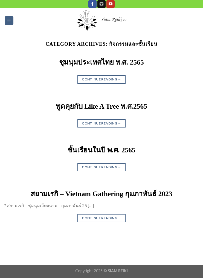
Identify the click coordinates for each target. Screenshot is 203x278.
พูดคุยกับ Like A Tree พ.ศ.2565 (101, 106)
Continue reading (101, 79)
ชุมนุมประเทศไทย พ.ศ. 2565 (101, 62)
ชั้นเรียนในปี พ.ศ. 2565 (101, 150)
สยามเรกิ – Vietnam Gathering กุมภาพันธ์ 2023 (101, 194)
